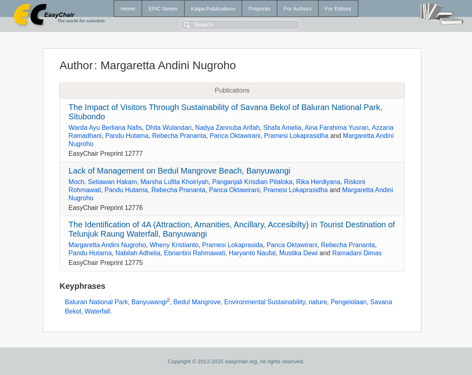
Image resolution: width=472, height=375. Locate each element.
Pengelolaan (349, 302)
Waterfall (97, 311)
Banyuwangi (149, 302)
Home (128, 9)
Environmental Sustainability (264, 302)
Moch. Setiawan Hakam (102, 181)
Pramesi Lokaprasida (232, 245)
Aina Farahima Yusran (336, 127)
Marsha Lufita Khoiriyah (174, 181)
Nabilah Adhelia (137, 253)
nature (317, 302)
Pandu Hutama (127, 135)
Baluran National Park (96, 302)
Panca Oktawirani (235, 135)
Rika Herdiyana (318, 181)
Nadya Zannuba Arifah (227, 127)
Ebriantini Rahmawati (194, 253)
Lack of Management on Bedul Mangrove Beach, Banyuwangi (179, 170)
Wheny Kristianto (173, 245)
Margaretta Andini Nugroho (107, 245)
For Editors (338, 9)
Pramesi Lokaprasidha (296, 135)
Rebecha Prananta (179, 135)
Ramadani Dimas (357, 253)
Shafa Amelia (282, 127)
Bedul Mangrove (197, 302)
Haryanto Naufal (252, 253)
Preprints (259, 9)
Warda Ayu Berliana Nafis (105, 127)
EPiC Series (163, 9)
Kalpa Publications (213, 9)
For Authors (298, 9)
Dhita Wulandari (169, 127)
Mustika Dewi (298, 253)
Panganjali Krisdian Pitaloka (252, 181)
